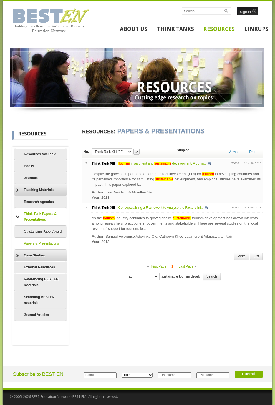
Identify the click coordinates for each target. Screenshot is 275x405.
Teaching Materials (35, 190)
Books (29, 166)
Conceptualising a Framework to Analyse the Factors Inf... (160, 208)
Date (252, 152)
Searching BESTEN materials (39, 300)
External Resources (39, 267)
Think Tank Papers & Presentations (36, 217)
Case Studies (30, 255)
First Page (158, 266)
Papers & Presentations (41, 243)
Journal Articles (36, 315)
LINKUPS (256, 29)
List (256, 256)
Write (242, 256)
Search (211, 276)
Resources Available (40, 154)
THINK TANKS (175, 29)
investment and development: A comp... (162, 163)
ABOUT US (133, 29)
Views (234, 152)
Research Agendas (39, 202)
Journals (31, 178)
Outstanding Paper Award (43, 231)
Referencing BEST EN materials (41, 282)
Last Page (185, 266)
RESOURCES (219, 29)
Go (136, 152)
